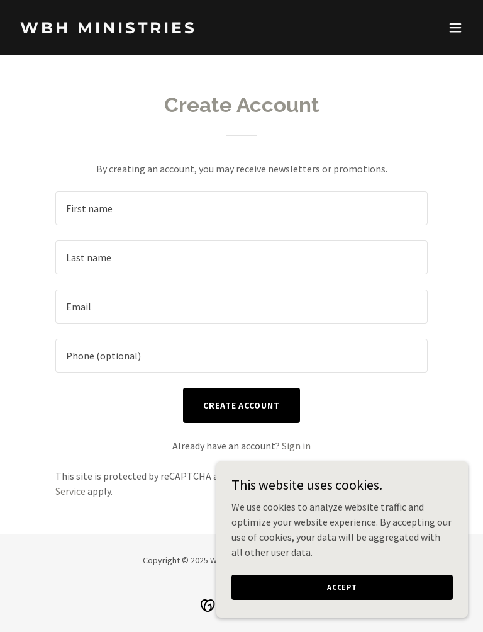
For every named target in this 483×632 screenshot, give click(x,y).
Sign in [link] (296, 445)
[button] (455, 27)
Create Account (241, 405)
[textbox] (241, 208)
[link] (108, 29)
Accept (342, 587)
